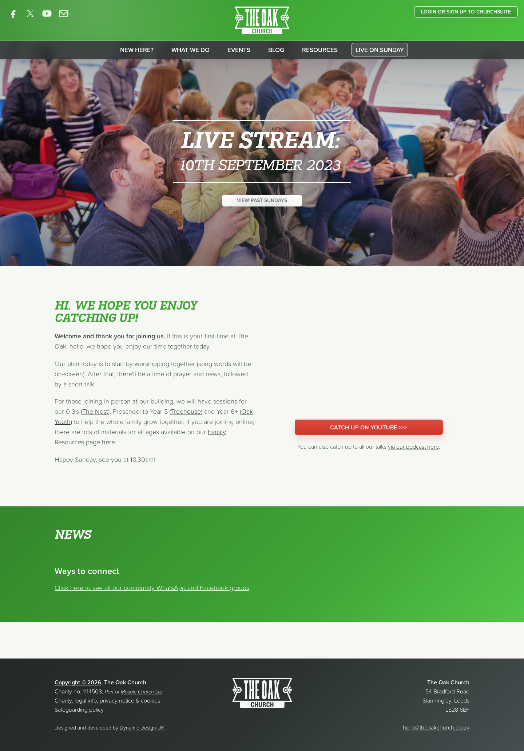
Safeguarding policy (79, 709)
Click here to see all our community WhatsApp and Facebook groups (152, 588)
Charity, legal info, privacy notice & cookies (107, 700)
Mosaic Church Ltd (141, 691)
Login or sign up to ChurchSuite (466, 11)
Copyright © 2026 (78, 682)
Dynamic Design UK (142, 727)
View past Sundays (262, 200)
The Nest (95, 411)
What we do (190, 50)
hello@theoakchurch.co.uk (436, 727)
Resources (320, 50)
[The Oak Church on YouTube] (46, 13)
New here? (137, 50)
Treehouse (186, 411)
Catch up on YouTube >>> (368, 427)
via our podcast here (413, 446)
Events (238, 50)
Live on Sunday (380, 50)
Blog (276, 50)
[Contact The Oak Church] (63, 13)
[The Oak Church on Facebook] (13, 13)
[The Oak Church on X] (30, 13)
